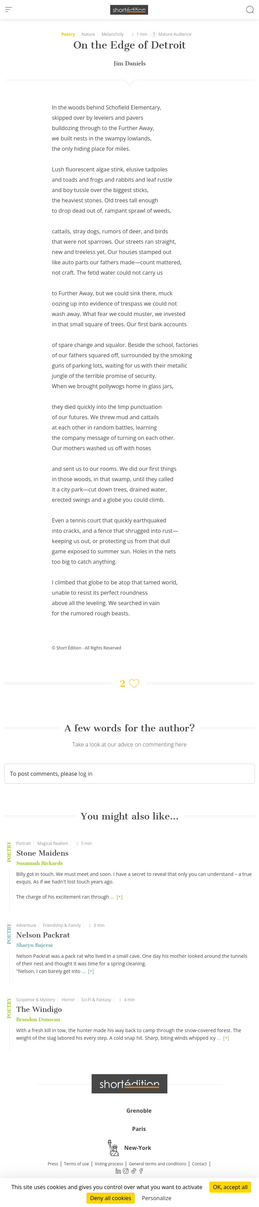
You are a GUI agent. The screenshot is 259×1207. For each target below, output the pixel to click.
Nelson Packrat (43, 935)
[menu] (8, 9)
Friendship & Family (62, 925)
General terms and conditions (157, 1164)
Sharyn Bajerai (34, 945)
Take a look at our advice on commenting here (129, 744)
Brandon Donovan (38, 1019)
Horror (68, 1000)
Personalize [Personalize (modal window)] (157, 1198)
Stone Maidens (42, 853)
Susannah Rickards (39, 863)
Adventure (26, 925)
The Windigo (39, 1009)
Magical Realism (53, 843)
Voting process (109, 1164)
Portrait (23, 843)
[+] (119, 896)
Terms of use (76, 1164)
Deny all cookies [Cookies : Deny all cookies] (110, 1198)
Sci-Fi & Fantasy (96, 1000)
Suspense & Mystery (35, 1000)
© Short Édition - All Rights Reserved (86, 648)
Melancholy (113, 34)
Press (53, 1164)
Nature (88, 34)
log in (85, 773)
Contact (199, 1164)
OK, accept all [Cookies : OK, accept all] (230, 1187)
